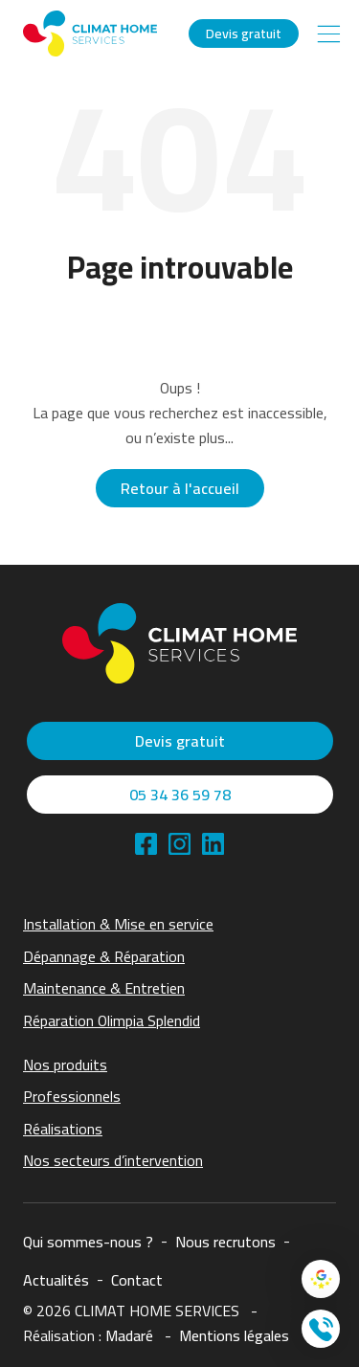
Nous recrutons (225, 1241)
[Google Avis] (321, 1279)
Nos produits (65, 1064)
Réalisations (62, 1128)
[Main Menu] (329, 33)
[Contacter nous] (321, 1329)
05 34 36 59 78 (180, 794)
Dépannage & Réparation (104, 956)
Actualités (56, 1280)
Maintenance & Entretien (104, 988)
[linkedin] (179, 844)
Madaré (129, 1335)
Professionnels (72, 1096)
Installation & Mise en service (118, 923)
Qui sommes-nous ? (88, 1241)
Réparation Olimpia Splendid (111, 1020)
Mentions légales (234, 1335)
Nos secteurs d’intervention (113, 1160)
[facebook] (146, 844)
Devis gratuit (243, 33)
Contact (137, 1280)
